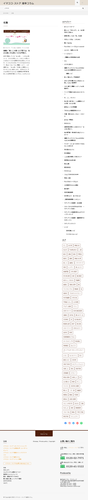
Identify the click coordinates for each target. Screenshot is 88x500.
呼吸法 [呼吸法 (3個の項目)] (80, 252)
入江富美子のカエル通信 (71, 185)
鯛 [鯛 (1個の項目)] (78, 283)
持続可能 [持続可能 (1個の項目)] (78, 367)
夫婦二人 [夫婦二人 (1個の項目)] (65, 367)
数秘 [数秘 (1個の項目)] (71, 393)
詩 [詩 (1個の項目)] (80, 376)
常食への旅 (67, 178)
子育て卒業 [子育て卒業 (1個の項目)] (80, 410)
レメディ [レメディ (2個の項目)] (70, 265)
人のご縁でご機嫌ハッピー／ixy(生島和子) (16, 33)
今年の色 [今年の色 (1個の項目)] (74, 296)
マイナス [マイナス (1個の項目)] (65, 384)
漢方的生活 (67, 167)
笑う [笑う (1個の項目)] (80, 354)
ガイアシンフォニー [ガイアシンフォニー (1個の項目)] (78, 363)
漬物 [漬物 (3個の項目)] (69, 252)
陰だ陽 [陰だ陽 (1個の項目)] (79, 322)
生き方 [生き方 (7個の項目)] (65, 248)
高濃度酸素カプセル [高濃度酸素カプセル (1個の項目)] (69, 335)
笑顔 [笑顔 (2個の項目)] (64, 265)
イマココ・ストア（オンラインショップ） (15, 444)
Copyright (52, 440)
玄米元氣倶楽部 (69, 192)
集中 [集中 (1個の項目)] (73, 322)
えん (65, 63)
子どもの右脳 (25, 49)
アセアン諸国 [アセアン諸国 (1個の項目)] (67, 305)
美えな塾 (67, 164)
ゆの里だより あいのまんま (73, 195)
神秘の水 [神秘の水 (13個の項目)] (76, 244)
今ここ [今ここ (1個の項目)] (79, 380)
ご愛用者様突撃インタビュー (73, 199)
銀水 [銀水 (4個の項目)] (64, 252)
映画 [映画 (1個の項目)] (73, 380)
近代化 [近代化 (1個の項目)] (71, 313)
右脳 (14, 49)
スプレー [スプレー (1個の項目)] (73, 371)
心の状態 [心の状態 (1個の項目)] (75, 300)
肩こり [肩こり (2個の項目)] (65, 261)
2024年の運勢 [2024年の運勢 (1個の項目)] (75, 384)
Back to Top (44, 432)
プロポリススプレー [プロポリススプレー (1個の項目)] (75, 292)
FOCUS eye (67, 171)
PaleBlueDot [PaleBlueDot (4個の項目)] (73, 248)
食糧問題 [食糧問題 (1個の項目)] (65, 270)
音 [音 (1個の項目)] (71, 318)
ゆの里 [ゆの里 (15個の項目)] (70, 244)
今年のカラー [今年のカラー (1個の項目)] (77, 326)
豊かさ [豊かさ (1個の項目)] (65, 389)
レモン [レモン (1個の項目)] (65, 354)
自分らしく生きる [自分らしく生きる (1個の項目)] (68, 279)
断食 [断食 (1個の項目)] (73, 410)
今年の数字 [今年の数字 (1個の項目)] (74, 270)
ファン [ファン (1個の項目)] (75, 305)
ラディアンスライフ (70, 222)
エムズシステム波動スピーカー (12, 470)
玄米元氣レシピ (71, 229)
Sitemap (35, 440)
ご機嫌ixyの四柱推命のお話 (72, 60)
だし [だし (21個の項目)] (64, 244)
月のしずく (6, 468)
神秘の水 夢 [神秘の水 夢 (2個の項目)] (77, 257)
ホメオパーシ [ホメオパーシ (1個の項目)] (73, 354)
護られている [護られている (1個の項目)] (79, 313)
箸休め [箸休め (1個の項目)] (65, 397)
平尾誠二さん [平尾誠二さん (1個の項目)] (67, 300)
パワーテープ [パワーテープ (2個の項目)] (79, 261)
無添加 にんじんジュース (10, 473)
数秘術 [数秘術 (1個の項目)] (76, 287)
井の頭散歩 (67, 153)
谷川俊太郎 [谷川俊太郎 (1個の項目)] (77, 318)
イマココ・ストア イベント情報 (12, 457)
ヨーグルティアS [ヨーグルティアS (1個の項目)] (68, 340)
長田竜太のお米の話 (70, 160)
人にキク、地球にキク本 (71, 53)
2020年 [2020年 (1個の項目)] (74, 358)
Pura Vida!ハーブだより (71, 181)
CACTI (5, 481)
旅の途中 (67, 188)
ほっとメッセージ (69, 28)
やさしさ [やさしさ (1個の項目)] (65, 406)
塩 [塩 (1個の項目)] (81, 287)
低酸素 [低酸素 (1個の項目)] (79, 389)
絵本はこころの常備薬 (71, 108)
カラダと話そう (69, 67)
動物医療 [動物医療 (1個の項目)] (78, 406)
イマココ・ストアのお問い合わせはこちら (17, 462)
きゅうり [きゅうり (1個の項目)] (73, 344)
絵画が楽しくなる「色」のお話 (73, 37)
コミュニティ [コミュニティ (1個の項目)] (74, 415)
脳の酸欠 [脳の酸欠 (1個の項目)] (79, 274)
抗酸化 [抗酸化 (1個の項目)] (65, 313)
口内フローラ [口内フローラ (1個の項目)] (67, 309)
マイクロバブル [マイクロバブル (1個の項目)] (67, 287)
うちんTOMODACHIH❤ (71, 174)
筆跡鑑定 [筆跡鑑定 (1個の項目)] (65, 344)
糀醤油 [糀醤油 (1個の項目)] (65, 393)
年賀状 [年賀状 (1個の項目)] (76, 393)
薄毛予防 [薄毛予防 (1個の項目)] (65, 415)
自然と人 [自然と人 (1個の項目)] (74, 376)
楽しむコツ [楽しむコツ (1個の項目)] (79, 265)
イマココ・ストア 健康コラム (23, 495)
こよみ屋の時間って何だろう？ (73, 157)
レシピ (66, 226)
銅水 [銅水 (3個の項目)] (74, 252)
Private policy (43, 440)
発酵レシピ (69, 76)
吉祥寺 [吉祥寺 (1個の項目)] (65, 331)
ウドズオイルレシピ (72, 233)
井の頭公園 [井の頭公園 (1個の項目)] (66, 274)
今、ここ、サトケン (70, 99)
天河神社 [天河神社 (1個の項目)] (65, 318)
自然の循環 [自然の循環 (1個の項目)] (73, 397)
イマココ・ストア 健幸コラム (11, 455)
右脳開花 (18, 49)
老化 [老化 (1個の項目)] (72, 367)
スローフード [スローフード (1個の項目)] (67, 326)
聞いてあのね (68, 44)
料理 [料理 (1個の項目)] (71, 331)
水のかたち (67, 124)
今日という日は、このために (73, 40)
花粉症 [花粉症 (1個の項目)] (65, 292)
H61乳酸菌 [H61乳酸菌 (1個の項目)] (66, 296)
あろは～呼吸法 (69, 121)
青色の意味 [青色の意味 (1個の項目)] (66, 376)
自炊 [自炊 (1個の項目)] (73, 274)
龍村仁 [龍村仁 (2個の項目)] (65, 257)
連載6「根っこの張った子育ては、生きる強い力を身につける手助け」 (15, 55)
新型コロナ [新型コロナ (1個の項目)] (66, 358)
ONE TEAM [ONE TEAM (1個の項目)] (66, 363)
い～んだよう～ (69, 56)
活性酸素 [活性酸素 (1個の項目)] (65, 371)
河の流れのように (69, 150)
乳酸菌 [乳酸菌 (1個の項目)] (78, 279)
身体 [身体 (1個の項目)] (72, 406)
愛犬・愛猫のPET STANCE (10, 475)
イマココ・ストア (73, 446)
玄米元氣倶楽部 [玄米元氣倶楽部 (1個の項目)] (77, 309)
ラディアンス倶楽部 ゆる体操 (73, 202)
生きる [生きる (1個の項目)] (77, 402)
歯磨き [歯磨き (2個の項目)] (71, 261)
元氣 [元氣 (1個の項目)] (82, 402)
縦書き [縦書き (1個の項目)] (65, 283)
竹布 (4, 466)
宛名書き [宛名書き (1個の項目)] (77, 340)
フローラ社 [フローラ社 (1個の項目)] (66, 410)
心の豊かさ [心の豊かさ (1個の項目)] (66, 380)
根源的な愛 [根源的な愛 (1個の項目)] (66, 322)
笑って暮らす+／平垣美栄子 (72, 79)
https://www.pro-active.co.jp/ (72, 484)
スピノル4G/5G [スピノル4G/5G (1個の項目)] (67, 402)
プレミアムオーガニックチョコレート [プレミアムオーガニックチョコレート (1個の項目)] (73, 349)
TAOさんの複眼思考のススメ (73, 112)
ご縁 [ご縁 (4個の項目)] (80, 248)
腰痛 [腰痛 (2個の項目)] (71, 257)
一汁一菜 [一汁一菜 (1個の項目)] (72, 389)
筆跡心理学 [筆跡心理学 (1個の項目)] (73, 283)
